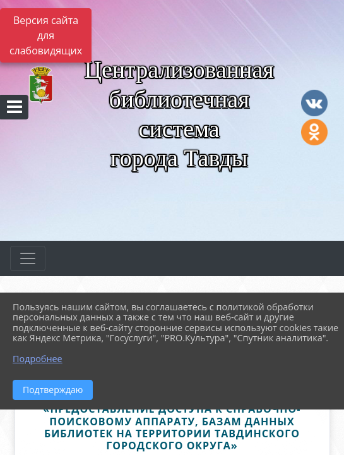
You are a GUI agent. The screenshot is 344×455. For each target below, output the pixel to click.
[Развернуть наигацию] (27, 258)
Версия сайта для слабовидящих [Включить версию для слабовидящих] (45, 35)
